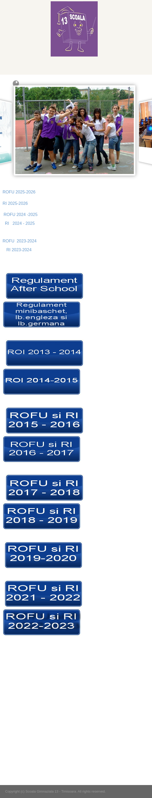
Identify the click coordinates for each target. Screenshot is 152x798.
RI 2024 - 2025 (20, 223)
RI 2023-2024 (18, 250)
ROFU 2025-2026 (19, 192)
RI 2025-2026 (15, 203)
